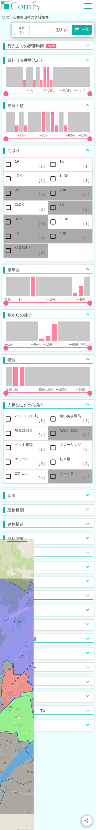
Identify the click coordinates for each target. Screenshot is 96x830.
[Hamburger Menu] (88, 6)
